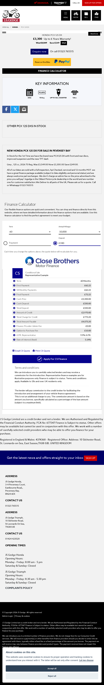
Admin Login (7, 616)
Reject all (52, 676)
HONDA (15, 27)
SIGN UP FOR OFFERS (93, 3)
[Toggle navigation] (65, 13)
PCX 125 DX (25, 27)
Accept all (52, 668)
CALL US (76, 3)
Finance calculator (52, 71)
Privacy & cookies (22, 616)
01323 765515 (66, 51)
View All (5, 27)
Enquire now (39, 51)
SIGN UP (90, 458)
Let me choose (86, 660)
